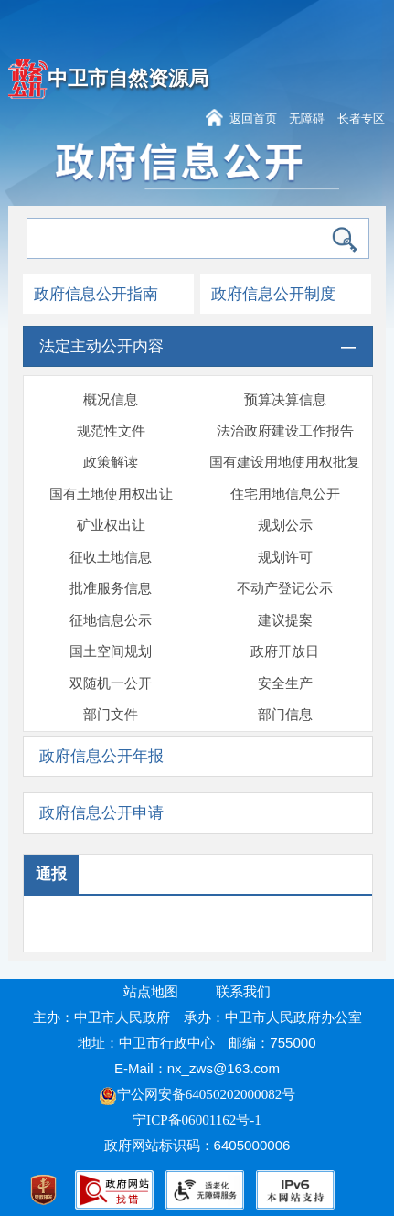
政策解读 (110, 462)
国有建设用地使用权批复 (284, 462)
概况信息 (110, 400)
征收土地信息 (110, 557)
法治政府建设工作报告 (285, 431)
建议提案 (285, 620)
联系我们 (243, 992)
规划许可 (285, 557)
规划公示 (285, 525)
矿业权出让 (111, 525)
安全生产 (285, 683)
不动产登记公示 (285, 588)
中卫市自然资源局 (128, 79)
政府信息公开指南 (96, 294)
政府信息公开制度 (273, 294)
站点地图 (150, 992)
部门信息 (285, 714)
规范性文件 (111, 431)
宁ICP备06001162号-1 (199, 1120)
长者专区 (361, 118)
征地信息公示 (110, 620)
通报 (51, 874)
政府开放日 (284, 651)
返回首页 (253, 118)
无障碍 (307, 118)
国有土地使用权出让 (111, 494)
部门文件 (110, 714)
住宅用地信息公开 (285, 494)
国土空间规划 (110, 651)
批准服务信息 (110, 588)
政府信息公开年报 (101, 756)
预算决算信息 (285, 400)
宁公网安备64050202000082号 (197, 1094)
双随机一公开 (110, 683)
